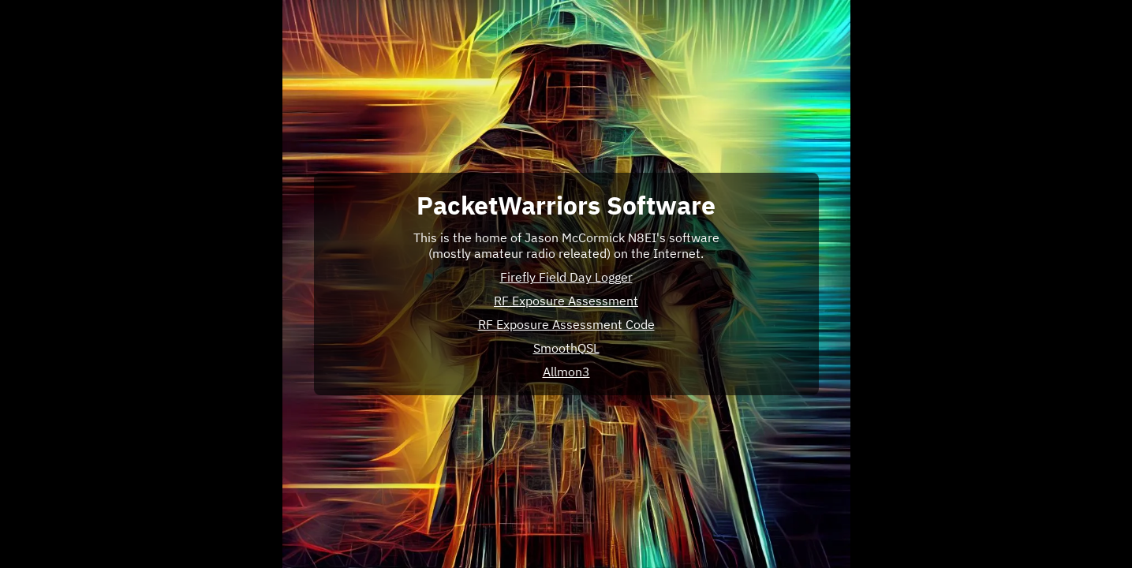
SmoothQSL (566, 348)
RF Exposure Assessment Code (566, 324)
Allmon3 (566, 371)
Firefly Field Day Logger (566, 277)
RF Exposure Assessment (566, 300)
